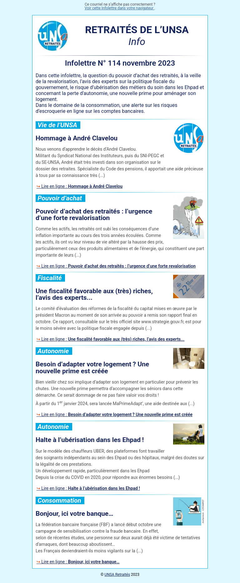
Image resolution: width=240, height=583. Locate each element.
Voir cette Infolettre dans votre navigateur (119, 8)
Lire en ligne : (81, 186)
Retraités (117, 574)
